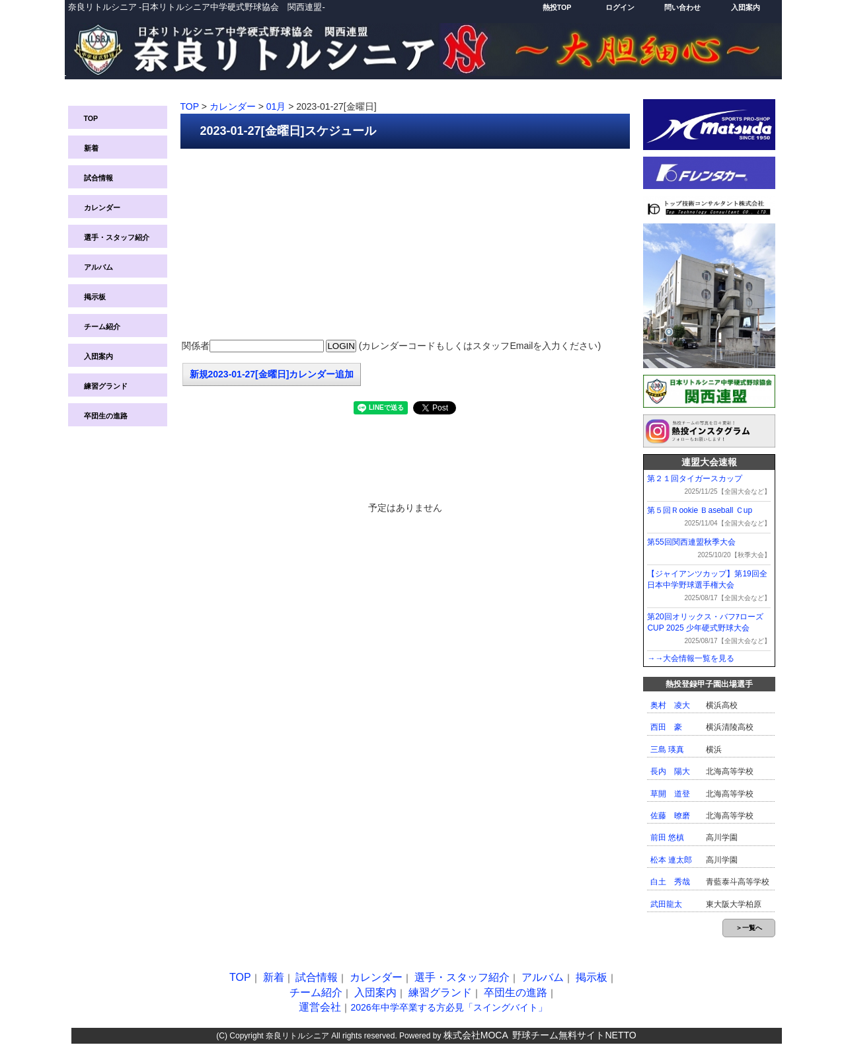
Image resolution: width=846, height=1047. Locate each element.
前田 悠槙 (667, 837)
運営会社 (320, 1007)
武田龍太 (666, 904)
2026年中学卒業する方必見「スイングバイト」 (448, 1007)
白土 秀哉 (670, 881)
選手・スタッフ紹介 (116, 237)
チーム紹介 (102, 326)
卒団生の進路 (106, 416)
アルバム (98, 267)
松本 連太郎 (671, 860)
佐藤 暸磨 (670, 815)
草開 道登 (670, 793)
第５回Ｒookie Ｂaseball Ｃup (699, 510)
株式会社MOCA (475, 1035)
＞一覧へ (749, 927)
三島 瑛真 (667, 749)
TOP (91, 118)
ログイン (619, 7)
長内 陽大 (670, 771)
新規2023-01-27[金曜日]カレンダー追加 (272, 374)
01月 (276, 106)
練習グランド (106, 386)
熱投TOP (557, 7)
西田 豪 (666, 727)
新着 (91, 148)
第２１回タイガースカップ (694, 478)
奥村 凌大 (670, 705)
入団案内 (745, 7)
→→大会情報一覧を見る (690, 658)
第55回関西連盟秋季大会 (691, 542)
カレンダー (102, 208)
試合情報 (98, 178)
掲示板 (95, 297)
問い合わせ (682, 7)
